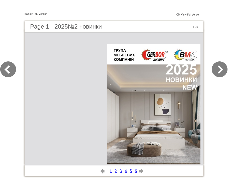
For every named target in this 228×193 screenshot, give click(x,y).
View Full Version (190, 14)
